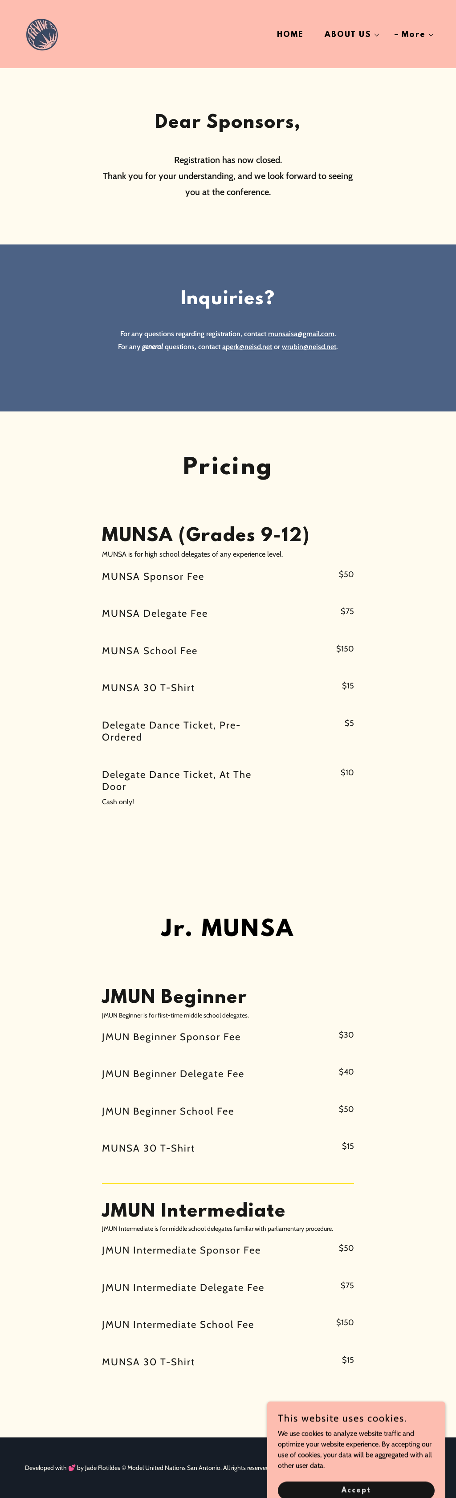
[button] (349, 35)
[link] (42, 33)
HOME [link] (290, 35)
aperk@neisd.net (247, 346)
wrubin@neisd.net (309, 346)
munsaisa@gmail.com (301, 334)
